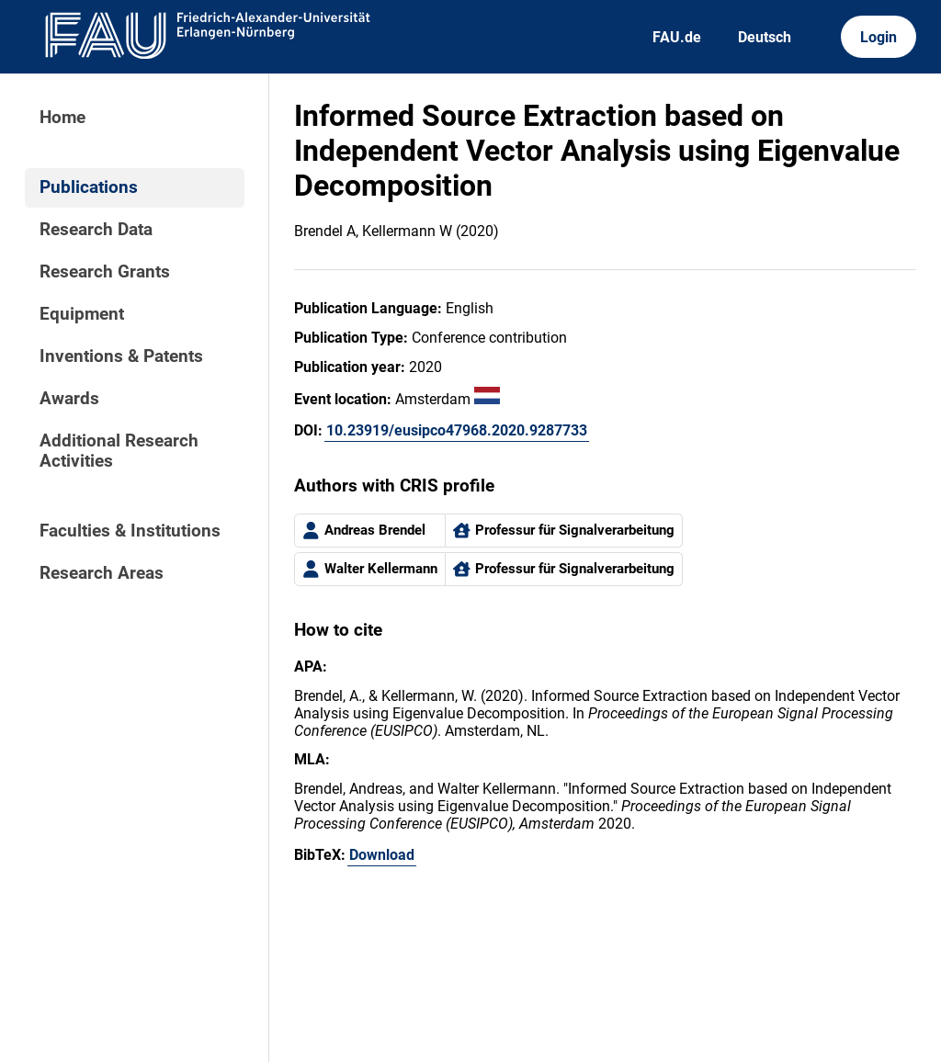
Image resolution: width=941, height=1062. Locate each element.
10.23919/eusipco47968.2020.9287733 (456, 430)
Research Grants (105, 272)
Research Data (96, 230)
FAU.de (676, 37)
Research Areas (102, 573)
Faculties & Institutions (130, 531)
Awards (69, 399)
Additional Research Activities (119, 451)
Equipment (82, 314)
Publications (89, 187)
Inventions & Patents (121, 356)
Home (62, 117)
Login (878, 37)
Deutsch (764, 37)
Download (381, 855)
